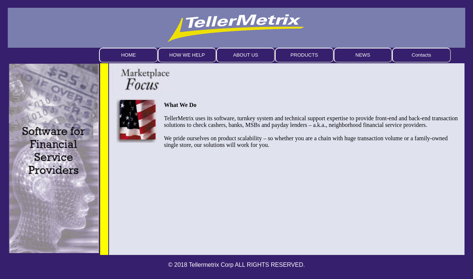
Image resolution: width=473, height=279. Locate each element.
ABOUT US (245, 55)
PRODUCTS (304, 55)
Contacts (421, 55)
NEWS (362, 55)
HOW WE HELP (187, 55)
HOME (128, 55)
